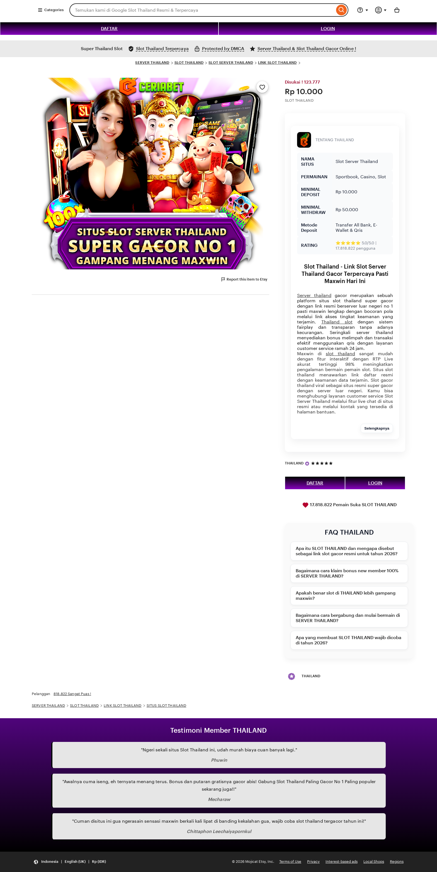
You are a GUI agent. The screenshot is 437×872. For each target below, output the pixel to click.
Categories (51, 10)
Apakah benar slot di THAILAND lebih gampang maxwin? (345, 595)
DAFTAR (109, 28)
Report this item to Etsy (243, 279)
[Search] (341, 10)
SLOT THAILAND (189, 62)
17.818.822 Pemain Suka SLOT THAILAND (349, 505)
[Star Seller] (307, 463)
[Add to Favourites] (262, 87)
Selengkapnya (376, 428)
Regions (397, 861)
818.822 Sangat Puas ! (72, 694)
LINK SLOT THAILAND (277, 62)
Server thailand (314, 295)
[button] (69, 862)
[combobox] (202, 10)
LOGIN (328, 28)
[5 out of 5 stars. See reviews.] (322, 463)
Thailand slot (337, 322)
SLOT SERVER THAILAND (230, 62)
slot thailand (340, 353)
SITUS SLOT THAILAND (166, 705)
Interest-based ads (342, 861)
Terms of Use (290, 861)
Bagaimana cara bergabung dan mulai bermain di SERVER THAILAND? (348, 618)
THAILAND (294, 463)
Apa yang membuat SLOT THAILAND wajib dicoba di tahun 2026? (348, 640)
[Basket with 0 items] (397, 10)
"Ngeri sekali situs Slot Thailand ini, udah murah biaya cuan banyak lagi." (219, 749)
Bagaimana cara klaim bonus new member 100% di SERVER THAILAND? (347, 573)
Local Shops (373, 861)
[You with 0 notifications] (381, 10)
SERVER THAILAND (152, 62)
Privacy (313, 861)
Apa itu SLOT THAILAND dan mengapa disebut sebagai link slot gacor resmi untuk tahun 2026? (346, 551)
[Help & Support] (362, 10)
